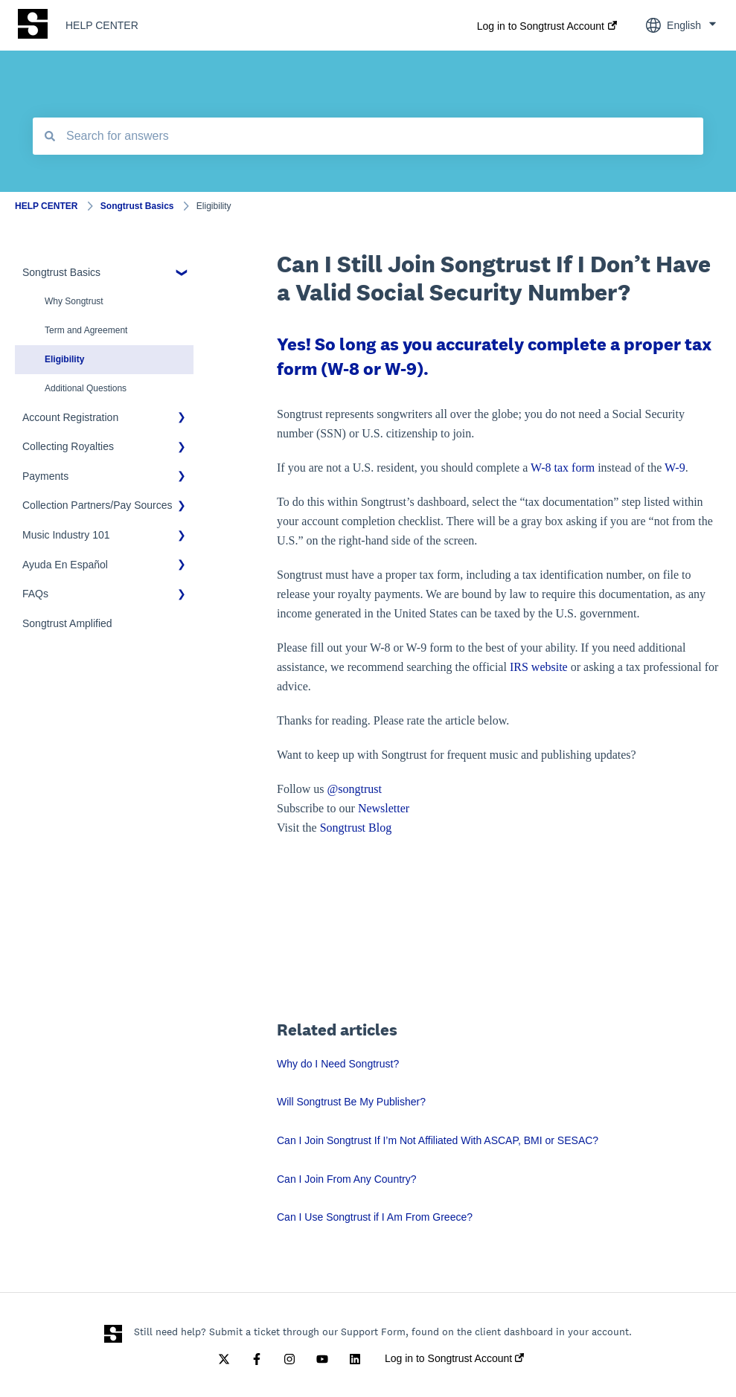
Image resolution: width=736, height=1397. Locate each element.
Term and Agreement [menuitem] (86, 330)
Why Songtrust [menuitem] (74, 301)
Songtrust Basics (137, 206)
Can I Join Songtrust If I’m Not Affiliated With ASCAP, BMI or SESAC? (437, 1140)
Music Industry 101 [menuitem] (66, 535)
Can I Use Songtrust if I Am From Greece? (375, 1217)
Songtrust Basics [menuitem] (61, 272)
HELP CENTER (101, 25)
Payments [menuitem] (45, 476)
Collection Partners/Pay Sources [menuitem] (97, 505)
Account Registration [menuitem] (70, 417)
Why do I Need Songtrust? (338, 1064)
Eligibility (213, 206)
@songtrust (356, 789)
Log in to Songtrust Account (540, 26)
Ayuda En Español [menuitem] (65, 565)
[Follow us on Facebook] (257, 1359)
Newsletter (383, 808)
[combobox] (368, 136)
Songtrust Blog (355, 827)
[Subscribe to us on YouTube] (322, 1359)
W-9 (675, 467)
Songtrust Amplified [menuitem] (67, 623)
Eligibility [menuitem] (64, 359)
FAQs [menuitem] (35, 594)
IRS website (539, 667)
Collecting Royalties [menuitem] (68, 446)
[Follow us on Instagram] (289, 1359)
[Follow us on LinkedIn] (355, 1359)
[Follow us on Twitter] (224, 1359)
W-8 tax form (563, 467)
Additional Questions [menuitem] (86, 388)
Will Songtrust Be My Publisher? (351, 1102)
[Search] (50, 136)
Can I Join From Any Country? (347, 1179)
